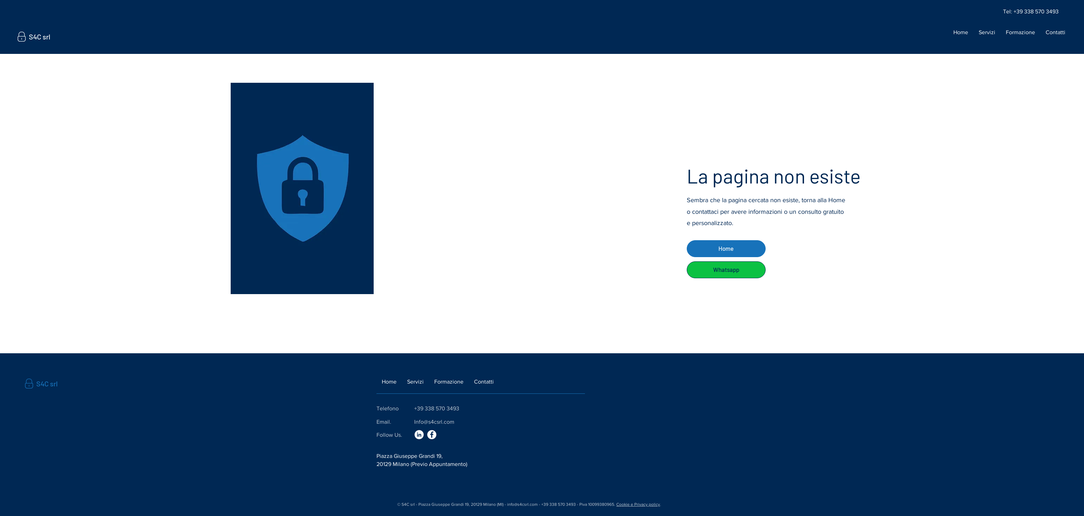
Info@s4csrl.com (434, 422)
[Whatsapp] (726, 269)
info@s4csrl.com (522, 504)
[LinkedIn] (419, 434)
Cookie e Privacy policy (638, 504)
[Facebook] (431, 434)
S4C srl (39, 36)
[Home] (726, 248)
